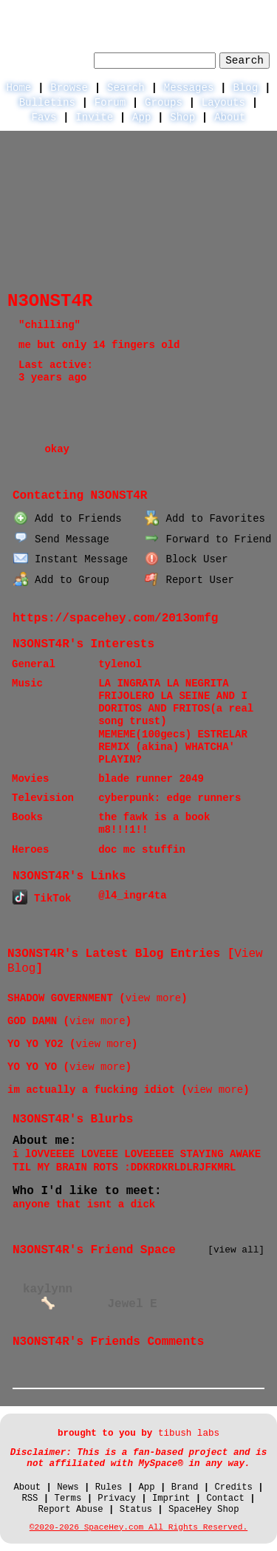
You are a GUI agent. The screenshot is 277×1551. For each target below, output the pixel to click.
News (67, 1487)
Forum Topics (143, 468)
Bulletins (47, 103)
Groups (163, 103)
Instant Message (70, 559)
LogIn (197, 12)
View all (217, 1362)
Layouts (223, 103)
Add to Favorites (205, 519)
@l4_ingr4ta (132, 895)
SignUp (252, 12)
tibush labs (188, 1433)
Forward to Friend (208, 539)
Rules (109, 1487)
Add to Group (61, 580)
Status (136, 1509)
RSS (29, 1498)
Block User (186, 559)
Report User (189, 580)
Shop (182, 117)
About (229, 117)
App (141, 117)
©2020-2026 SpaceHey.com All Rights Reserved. (138, 1527)
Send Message (61, 539)
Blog (245, 88)
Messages (189, 88)
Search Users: (48, 58)
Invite (94, 117)
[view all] (236, 1249)
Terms (68, 1498)
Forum (110, 103)
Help (150, 12)
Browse (69, 88)
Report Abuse (70, 1509)
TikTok (42, 898)
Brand (185, 1487)
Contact (225, 1498)
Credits (233, 1487)
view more (154, 998)
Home (18, 88)
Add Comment (47, 1375)
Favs (44, 117)
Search (244, 61)
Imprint (171, 1498)
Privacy (116, 1498)
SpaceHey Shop (203, 1509)
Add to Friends (67, 519)
